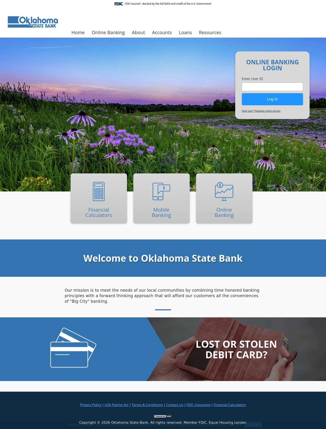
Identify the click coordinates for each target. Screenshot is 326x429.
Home (78, 32)
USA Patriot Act (116, 404)
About (138, 32)
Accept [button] (253, 424)
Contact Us (174, 404)
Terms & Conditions (147, 404)
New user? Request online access (261, 111)
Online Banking (108, 32)
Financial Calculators (230, 404)
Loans (185, 32)
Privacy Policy (90, 404)
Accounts (162, 32)
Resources (210, 32)
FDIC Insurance (198, 404)
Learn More (234, 424)
